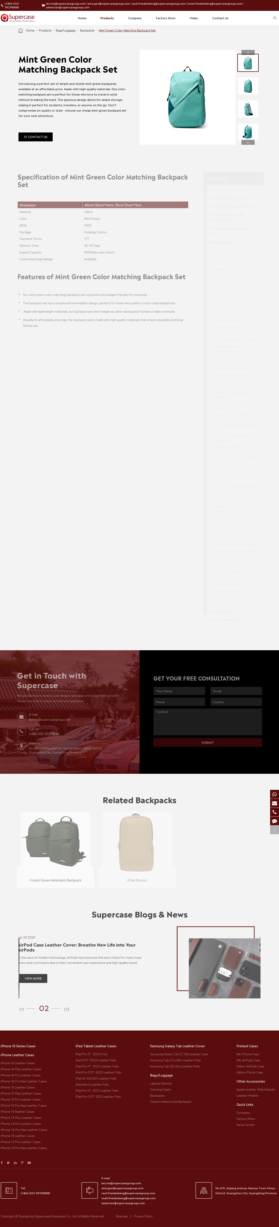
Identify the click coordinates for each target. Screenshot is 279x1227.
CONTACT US (35, 136)
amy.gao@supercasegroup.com (109, 3)
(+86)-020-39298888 (12, 5)
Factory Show (165, 18)
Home (82, 18)
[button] (248, 52)
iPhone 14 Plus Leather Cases (21, 1117)
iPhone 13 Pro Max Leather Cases (24, 1148)
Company (135, 18)
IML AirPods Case (248, 1060)
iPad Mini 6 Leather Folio (92, 1084)
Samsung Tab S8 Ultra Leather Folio (175, 1066)
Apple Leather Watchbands (255, 1089)
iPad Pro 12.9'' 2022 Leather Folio (99, 1072)
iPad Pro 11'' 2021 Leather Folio (97, 1090)
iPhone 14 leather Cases (17, 1111)
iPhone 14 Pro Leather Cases (21, 1123)
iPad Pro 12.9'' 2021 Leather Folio (98, 1096)
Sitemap (122, 1216)
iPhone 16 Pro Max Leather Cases (24, 1081)
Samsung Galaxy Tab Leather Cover (177, 1045)
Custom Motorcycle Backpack (170, 1101)
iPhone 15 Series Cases (18, 1045)
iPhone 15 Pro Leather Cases (21, 1099)
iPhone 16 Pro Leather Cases (21, 1075)
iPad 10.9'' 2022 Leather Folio (96, 1060)
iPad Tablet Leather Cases (96, 1045)
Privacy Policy (143, 1216)
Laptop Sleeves (161, 1083)
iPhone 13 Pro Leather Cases (21, 1141)
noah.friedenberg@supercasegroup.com (215, 3)
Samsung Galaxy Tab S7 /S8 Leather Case (179, 1054)
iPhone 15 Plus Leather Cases (21, 1093)
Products (107, 18)
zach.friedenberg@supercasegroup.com (159, 3)
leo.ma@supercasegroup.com (66, 3)
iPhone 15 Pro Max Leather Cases (24, 1105)
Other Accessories (250, 1081)
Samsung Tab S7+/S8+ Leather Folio (175, 1060)
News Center (245, 1124)
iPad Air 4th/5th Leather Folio (96, 1078)
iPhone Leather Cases (17, 1054)
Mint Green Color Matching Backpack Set (127, 30)
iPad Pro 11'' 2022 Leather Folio (97, 1066)
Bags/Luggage (66, 30)
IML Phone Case (247, 1054)
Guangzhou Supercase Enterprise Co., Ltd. (48, 1216)
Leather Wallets (247, 1095)
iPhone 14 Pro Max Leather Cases (24, 1129)
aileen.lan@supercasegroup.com (67, 7)
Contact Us (220, 18)
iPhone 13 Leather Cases (18, 1135)
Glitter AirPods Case (250, 1066)
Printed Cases (247, 1045)
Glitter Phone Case (249, 1072)
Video (194, 18)
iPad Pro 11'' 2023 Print (91, 1054)
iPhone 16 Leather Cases (18, 1063)
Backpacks (87, 30)
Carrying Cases (160, 1089)
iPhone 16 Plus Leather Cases (21, 1069)
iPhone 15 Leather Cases (18, 1087)
